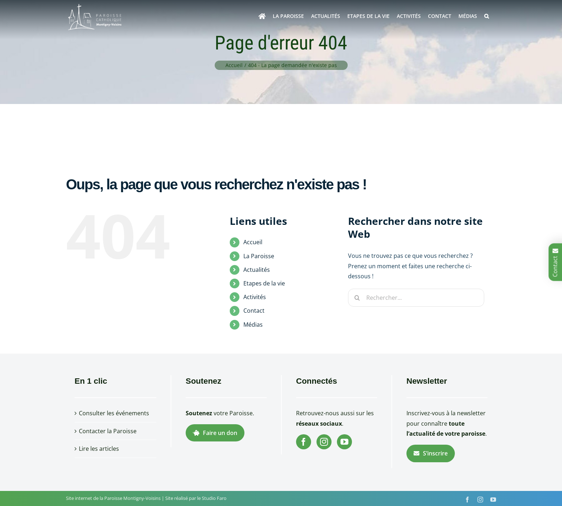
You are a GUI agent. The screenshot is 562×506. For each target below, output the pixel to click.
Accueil (252, 242)
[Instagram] (324, 441)
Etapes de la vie (264, 283)
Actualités (256, 270)
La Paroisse (258, 256)
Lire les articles (99, 449)
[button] (486, 16)
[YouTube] (344, 441)
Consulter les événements (114, 413)
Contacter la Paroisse (108, 431)
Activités (254, 297)
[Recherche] (357, 298)
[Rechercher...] (416, 298)
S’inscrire (431, 453)
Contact (254, 311)
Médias (253, 324)
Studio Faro (214, 498)
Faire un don (215, 433)
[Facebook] (303, 441)
